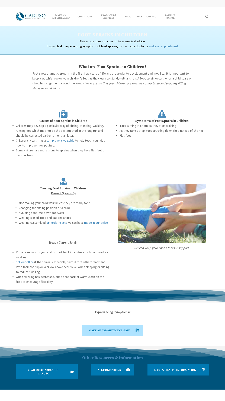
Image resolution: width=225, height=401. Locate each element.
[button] (112, 330)
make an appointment (163, 46)
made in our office (96, 223)
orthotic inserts (56, 223)
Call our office (25, 262)
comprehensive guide (60, 140)
